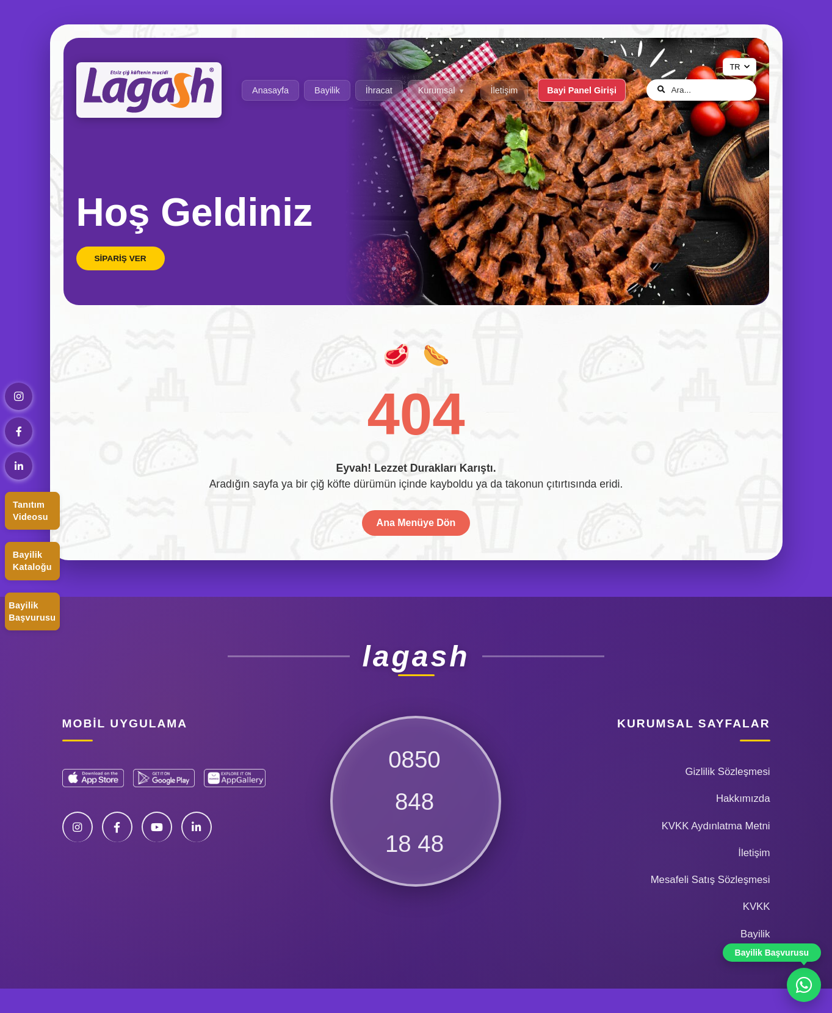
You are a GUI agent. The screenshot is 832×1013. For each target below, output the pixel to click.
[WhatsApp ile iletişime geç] (804, 985)
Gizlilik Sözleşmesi (727, 771)
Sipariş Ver (121, 258)
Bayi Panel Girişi (582, 90)
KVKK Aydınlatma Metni (716, 826)
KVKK (756, 906)
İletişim (504, 90)
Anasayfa (270, 90)
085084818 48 (414, 801)
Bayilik (327, 90)
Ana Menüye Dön (416, 522)
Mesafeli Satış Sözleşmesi (710, 879)
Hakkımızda (743, 798)
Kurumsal (436, 90)
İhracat (379, 90)
